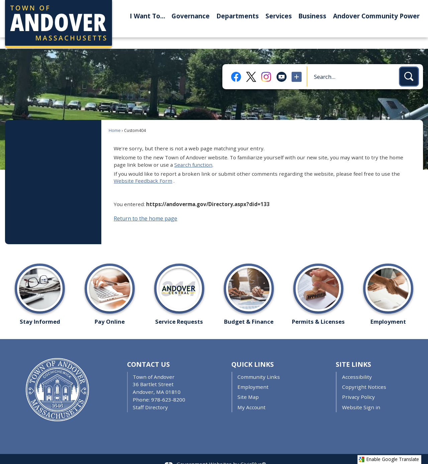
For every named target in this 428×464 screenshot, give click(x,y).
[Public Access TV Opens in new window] (282, 65)
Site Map (248, 385)
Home (115, 119)
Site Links (353, 352)
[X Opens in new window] (251, 65)
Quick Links (252, 352)
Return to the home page (145, 207)
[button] (409, 65)
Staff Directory (150, 396)
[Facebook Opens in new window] (236, 65)
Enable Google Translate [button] (388, 459)
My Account (251, 396)
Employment (253, 375)
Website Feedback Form (143, 169)
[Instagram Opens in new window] (266, 65)
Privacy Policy (358, 385)
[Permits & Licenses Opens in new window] (318, 280)
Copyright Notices (364, 375)
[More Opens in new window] (297, 65)
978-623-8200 (168, 388)
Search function (193, 153)
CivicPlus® (253, 452)
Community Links (258, 365)
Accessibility (357, 365)
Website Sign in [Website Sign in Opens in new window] (361, 396)
